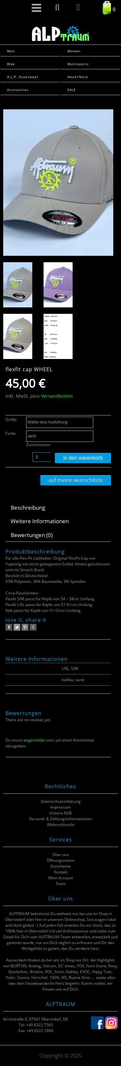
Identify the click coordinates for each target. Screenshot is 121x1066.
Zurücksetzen (38, 444)
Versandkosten (57, 396)
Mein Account (60, 878)
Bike (11, 64)
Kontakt (60, 872)
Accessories (18, 89)
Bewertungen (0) (32, 535)
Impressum (60, 807)
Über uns (60, 854)
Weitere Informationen (40, 521)
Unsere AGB (60, 813)
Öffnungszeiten (60, 860)
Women (74, 51)
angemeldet (34, 740)
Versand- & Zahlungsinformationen (60, 819)
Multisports (78, 64)
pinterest (25, 627)
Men (11, 51)
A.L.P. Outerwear (22, 77)
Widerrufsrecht (60, 824)
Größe (11, 419)
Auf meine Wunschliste (75, 479)
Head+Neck (77, 77)
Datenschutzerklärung (61, 801)
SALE (71, 89)
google (33, 627)
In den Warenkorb (83, 458)
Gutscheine (60, 866)
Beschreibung (28, 507)
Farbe (10, 433)
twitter (17, 627)
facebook (8, 627)
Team (60, 883)
